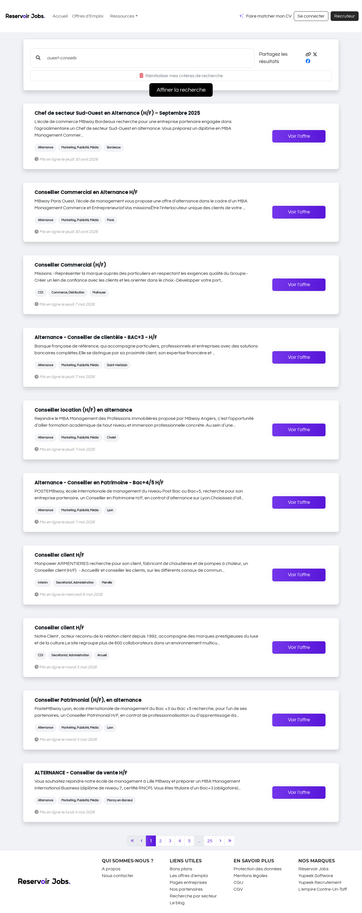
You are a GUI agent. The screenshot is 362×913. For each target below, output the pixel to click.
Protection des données (258, 869)
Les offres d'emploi (189, 875)
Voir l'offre (299, 136)
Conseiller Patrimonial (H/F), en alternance (88, 700)
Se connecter (311, 16)
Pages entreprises (188, 882)
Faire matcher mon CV (269, 16)
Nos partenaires (186, 889)
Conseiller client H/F (59, 555)
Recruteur (344, 16)
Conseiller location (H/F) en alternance (83, 410)
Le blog (177, 903)
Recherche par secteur (193, 896)
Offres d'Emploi (87, 16)
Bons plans (181, 869)
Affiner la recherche (181, 90)
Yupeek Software (315, 875)
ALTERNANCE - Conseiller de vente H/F (81, 772)
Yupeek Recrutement (319, 882)
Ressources (122, 16)
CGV (238, 889)
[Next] (220, 841)
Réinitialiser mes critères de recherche (181, 76)
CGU (238, 882)
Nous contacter (117, 875)
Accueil (60, 16)
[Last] (230, 841)
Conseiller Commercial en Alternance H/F (86, 192)
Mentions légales (251, 875)
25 (209, 841)
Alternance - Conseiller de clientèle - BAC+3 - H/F (96, 337)
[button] (308, 54)
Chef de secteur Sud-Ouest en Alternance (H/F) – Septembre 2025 (117, 113)
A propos (111, 869)
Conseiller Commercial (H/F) (70, 265)
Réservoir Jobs (313, 869)
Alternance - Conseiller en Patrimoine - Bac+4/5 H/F (99, 482)
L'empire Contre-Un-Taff (322, 889)
